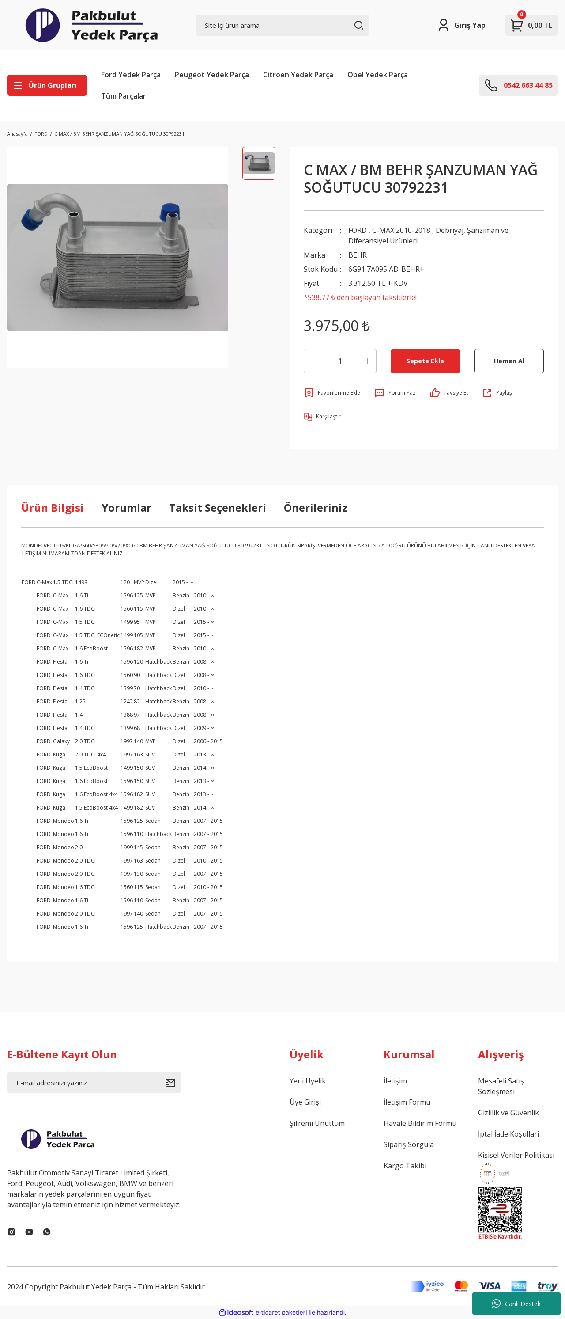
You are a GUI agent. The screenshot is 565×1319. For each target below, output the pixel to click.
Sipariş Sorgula (409, 1144)
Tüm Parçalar (123, 96)
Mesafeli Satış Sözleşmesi (501, 1086)
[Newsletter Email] (94, 1082)
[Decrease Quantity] (313, 361)
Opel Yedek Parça (377, 75)
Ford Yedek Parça (131, 75)
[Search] (283, 25)
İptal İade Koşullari (508, 1134)
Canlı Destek (516, 1303)
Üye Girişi (305, 1102)
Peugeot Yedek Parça (212, 75)
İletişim (395, 1081)
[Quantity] (340, 361)
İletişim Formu (407, 1102)
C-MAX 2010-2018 (401, 230)
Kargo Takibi (405, 1166)
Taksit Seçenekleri (217, 507)
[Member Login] (461, 25)
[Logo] (91, 25)
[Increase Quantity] (367, 361)
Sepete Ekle (425, 361)
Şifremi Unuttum (317, 1123)
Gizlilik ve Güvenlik (508, 1113)
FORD (357, 230)
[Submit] (173, 1082)
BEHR (357, 255)
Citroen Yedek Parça (298, 75)
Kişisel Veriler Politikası (516, 1155)
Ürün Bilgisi (52, 507)
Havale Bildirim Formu (420, 1123)
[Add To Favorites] (332, 393)
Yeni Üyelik (308, 1081)
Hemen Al (509, 361)
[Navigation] (47, 85)
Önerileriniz (315, 507)
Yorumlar (126, 507)
